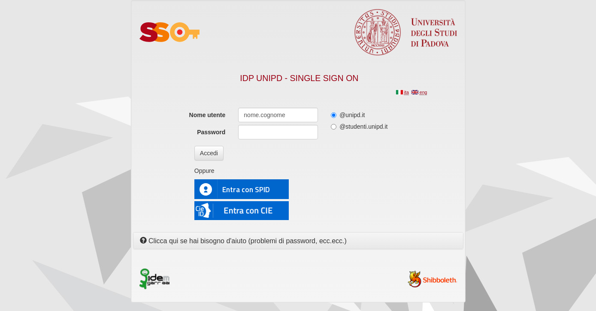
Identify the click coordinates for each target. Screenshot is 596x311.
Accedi (209, 153)
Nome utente (207, 115)
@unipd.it (348, 115)
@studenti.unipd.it (359, 126)
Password (211, 132)
